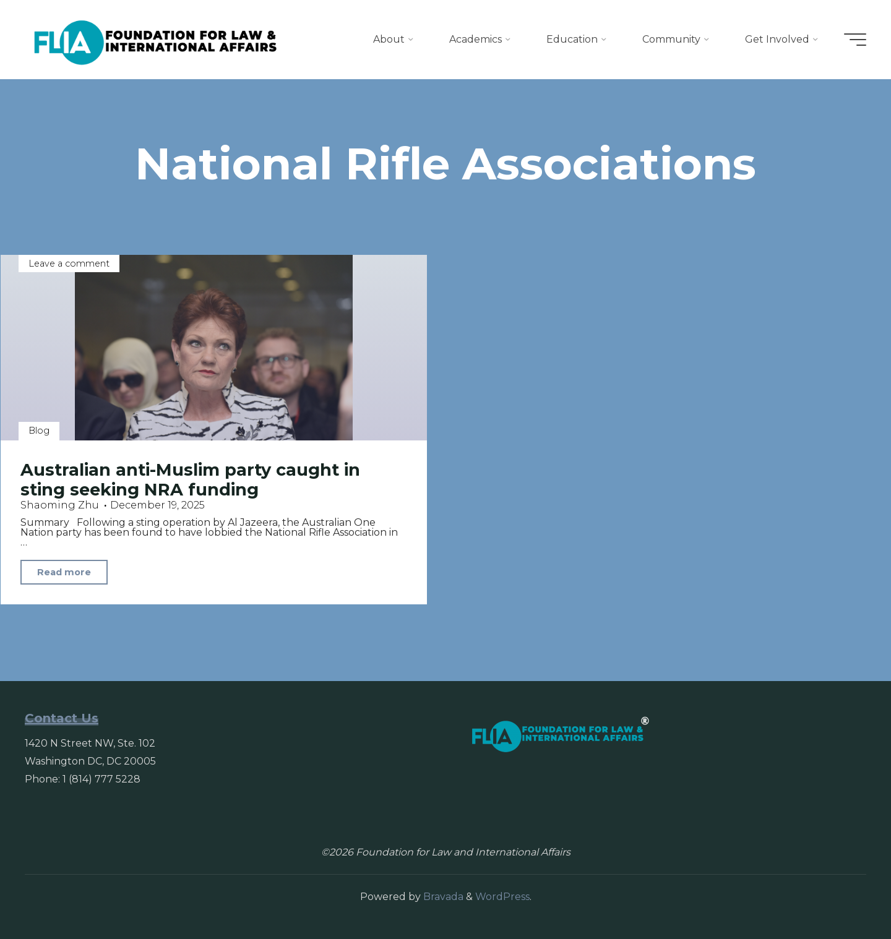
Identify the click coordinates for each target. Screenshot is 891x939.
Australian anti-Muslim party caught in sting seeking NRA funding (190, 480)
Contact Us (61, 718)
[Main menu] (855, 39)
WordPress (502, 897)
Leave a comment (69, 263)
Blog (39, 430)
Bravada (442, 897)
